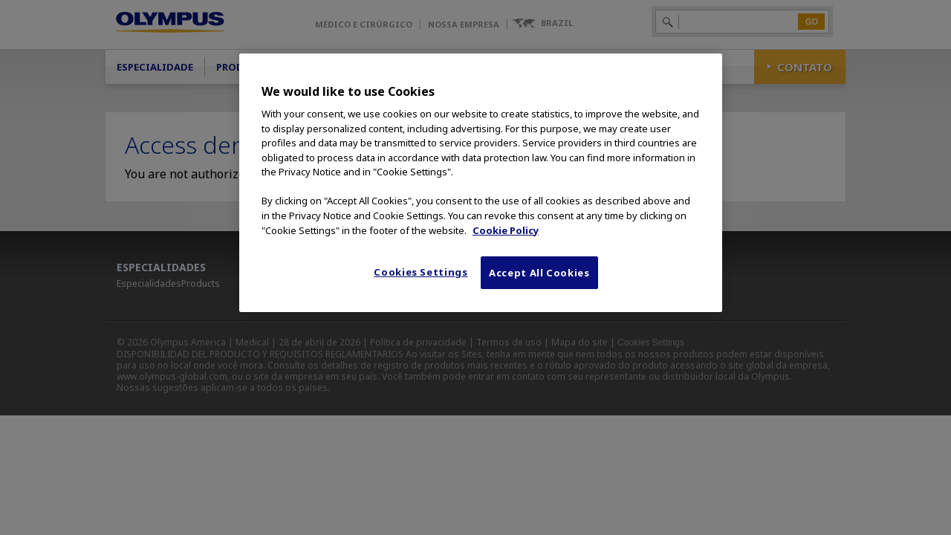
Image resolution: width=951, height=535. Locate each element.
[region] (480, 183)
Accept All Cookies (539, 272)
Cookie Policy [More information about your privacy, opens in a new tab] (506, 230)
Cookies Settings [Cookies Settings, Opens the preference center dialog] (420, 272)
